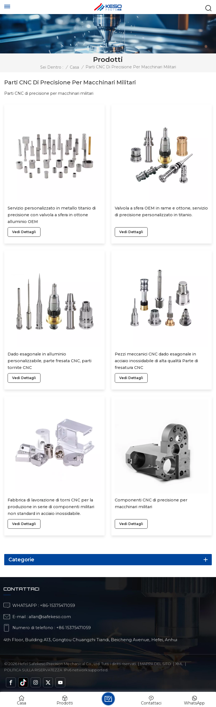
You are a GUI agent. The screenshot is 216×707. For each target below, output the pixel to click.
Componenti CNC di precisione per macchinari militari (151, 503)
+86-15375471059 (57, 605)
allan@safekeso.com (50, 616)
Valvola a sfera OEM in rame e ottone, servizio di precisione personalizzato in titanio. (161, 211)
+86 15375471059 (73, 627)
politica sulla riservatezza (33, 670)
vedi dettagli (24, 232)
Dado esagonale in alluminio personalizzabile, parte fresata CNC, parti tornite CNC (49, 361)
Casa (74, 67)
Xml (179, 663)
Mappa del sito (155, 663)
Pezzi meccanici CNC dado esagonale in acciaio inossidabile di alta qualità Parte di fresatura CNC (156, 361)
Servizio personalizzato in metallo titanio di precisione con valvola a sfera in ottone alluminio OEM (52, 215)
